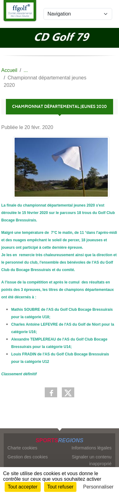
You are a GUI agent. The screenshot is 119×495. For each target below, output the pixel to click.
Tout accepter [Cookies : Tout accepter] (23, 486)
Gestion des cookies (27, 456)
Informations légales (91, 447)
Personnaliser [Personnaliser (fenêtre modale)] (98, 486)
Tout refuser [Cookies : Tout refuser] (60, 486)
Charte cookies (22, 447)
